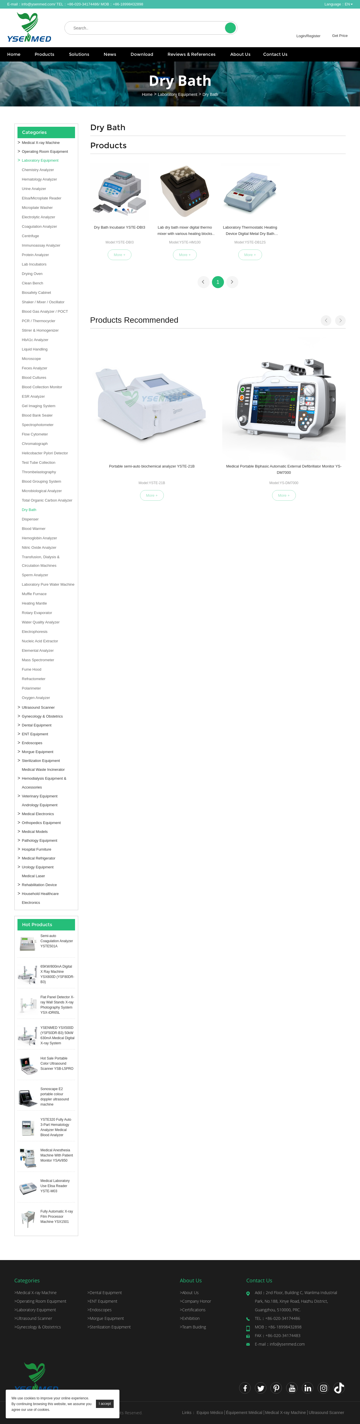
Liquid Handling (35, 349)
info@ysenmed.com (37, 4)
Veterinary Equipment (39, 796)
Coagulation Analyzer (39, 226)
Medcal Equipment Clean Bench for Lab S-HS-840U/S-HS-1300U (251, 403)
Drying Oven (32, 274)
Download (142, 54)
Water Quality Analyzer (41, 622)
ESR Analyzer (33, 396)
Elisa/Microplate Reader (41, 198)
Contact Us (275, 54)
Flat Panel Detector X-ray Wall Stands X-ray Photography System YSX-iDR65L (57, 1005)
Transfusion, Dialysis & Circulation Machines (41, 561)
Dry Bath (210, 94)
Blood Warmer (34, 528)
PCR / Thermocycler (38, 321)
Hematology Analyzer (39, 179)
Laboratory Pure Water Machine (48, 584)
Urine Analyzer (34, 189)
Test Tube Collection (38, 462)
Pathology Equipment (39, 840)
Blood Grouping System (41, 481)
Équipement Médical (244, 1412)
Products (44, 54)
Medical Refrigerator (38, 858)
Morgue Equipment (37, 752)
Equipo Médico (209, 1412)
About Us (240, 54)
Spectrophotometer (38, 425)
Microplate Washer (37, 207)
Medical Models (35, 831)
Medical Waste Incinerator (43, 769)
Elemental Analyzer (38, 650)
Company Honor (195, 1301)
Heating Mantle (34, 603)
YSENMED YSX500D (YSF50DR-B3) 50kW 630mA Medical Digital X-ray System (57, 1035)
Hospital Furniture (36, 849)
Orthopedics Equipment (41, 823)
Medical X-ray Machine (41, 142)
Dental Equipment (36, 725)
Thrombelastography (39, 472)
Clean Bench (32, 283)
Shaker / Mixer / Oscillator (43, 302)
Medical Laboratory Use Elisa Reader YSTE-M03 (55, 1186)
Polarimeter (31, 688)
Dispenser (30, 519)
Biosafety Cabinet (36, 292)
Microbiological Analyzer (42, 491)
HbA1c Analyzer (35, 340)
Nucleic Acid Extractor (40, 641)
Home (13, 54)
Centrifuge (30, 236)
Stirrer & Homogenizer (40, 330)
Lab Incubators (34, 264)
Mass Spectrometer (38, 660)
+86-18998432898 (278, 1327)
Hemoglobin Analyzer (39, 538)
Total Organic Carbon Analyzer (47, 500)
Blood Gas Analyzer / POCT (45, 311)
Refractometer (33, 679)
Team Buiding (193, 1327)
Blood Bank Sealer (37, 415)
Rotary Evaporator (37, 613)
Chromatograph (35, 443)
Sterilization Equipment (41, 760)
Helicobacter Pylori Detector (45, 453)
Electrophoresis (35, 631)
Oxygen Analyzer (36, 698)
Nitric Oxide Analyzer (39, 547)
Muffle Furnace (34, 594)
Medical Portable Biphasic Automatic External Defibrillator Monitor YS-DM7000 (184, 404)
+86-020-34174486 (277, 1318)
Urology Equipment (38, 867)
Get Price (340, 35)
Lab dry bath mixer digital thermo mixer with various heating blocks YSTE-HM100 (185, 231)
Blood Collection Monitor (42, 387)
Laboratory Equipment (177, 94)
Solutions (79, 54)
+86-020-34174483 (277, 1335)
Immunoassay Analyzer (41, 245)
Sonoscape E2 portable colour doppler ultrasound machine (54, 1096)
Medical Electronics (38, 814)
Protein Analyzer (35, 255)
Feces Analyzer (34, 368)
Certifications (193, 1309)
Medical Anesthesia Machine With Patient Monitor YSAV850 (56, 1155)
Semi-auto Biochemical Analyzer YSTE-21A (316, 403)
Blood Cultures (34, 377)
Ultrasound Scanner (38, 707)
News (110, 54)
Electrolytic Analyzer (38, 217)
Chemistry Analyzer (38, 170)
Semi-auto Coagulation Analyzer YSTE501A (56, 941)
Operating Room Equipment (45, 151)
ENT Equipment (35, 734)
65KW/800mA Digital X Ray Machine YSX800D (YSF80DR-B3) (57, 974)
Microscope (31, 359)
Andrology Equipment (39, 805)
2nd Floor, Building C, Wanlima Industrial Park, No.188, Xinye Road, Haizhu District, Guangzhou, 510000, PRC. (296, 1301)
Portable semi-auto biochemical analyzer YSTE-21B (119, 403)
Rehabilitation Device (39, 885)
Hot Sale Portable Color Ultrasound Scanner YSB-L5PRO (56, 1063)
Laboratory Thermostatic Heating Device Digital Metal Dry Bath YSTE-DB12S (250, 231)
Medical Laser (33, 876)
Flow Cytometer (35, 434)
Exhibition (190, 1318)
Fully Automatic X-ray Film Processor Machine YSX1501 (56, 1216)
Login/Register (308, 36)
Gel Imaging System (38, 406)
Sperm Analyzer (35, 575)
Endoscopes (32, 743)
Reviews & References (192, 54)
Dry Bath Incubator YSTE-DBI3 (119, 227)
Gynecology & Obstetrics (42, 716)
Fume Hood (31, 669)
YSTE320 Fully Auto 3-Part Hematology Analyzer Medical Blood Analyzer (55, 1127)
